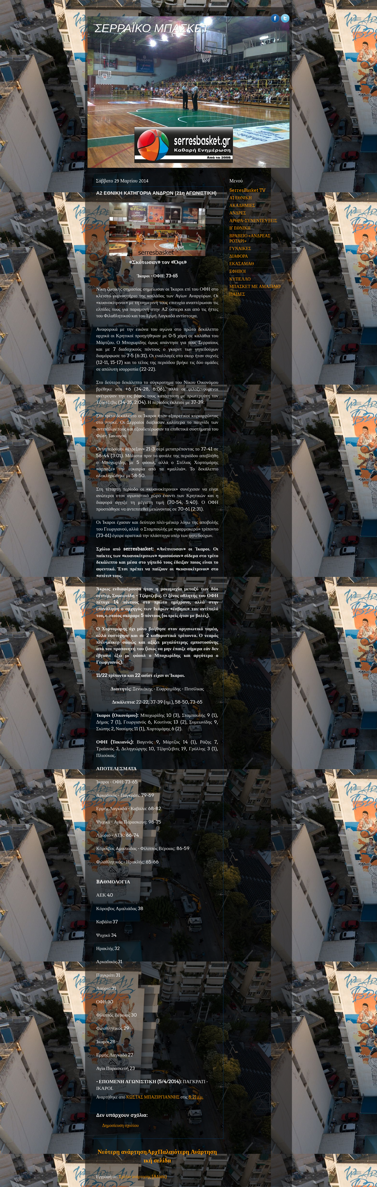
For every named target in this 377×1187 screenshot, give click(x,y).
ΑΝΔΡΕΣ (237, 212)
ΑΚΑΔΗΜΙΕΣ (242, 205)
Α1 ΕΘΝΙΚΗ (240, 197)
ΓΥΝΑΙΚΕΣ (240, 248)
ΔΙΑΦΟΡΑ (238, 256)
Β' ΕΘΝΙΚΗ (240, 228)
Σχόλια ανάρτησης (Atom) (143, 1176)
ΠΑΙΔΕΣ (237, 294)
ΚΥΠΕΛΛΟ (240, 278)
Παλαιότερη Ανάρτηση (187, 1151)
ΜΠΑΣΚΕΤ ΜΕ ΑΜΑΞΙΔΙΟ (255, 286)
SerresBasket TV (247, 190)
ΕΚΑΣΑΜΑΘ (241, 263)
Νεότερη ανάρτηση (122, 1151)
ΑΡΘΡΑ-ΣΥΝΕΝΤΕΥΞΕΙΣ (253, 220)
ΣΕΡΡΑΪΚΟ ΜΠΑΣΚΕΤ (152, 28)
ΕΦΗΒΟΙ (237, 271)
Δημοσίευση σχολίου (120, 1125)
